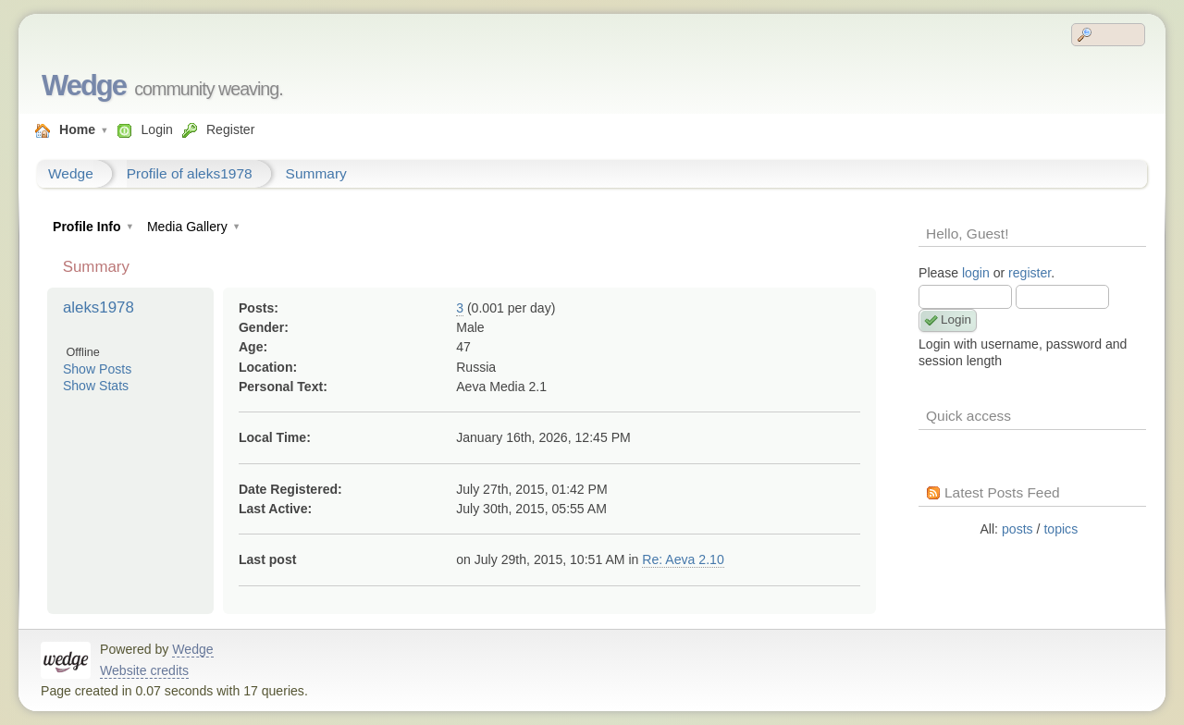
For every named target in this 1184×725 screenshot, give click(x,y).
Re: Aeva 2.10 (682, 559)
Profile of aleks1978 (190, 173)
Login (156, 129)
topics (1060, 529)
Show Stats (96, 385)
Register (230, 129)
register (1029, 272)
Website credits (144, 670)
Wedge (84, 85)
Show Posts (97, 369)
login (976, 272)
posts (1017, 529)
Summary (316, 173)
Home (77, 129)
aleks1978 (98, 307)
